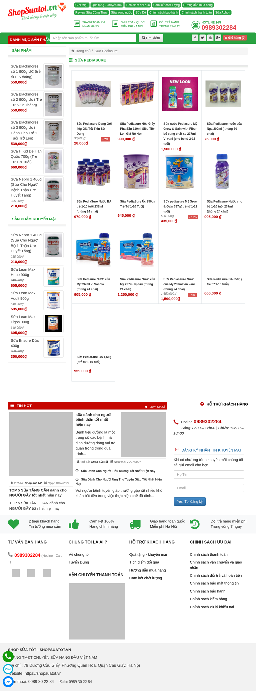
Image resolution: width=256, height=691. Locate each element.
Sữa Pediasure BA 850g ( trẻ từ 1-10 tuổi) (224, 282)
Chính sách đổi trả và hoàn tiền (216, 575)
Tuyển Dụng (79, 562)
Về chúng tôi (79, 554)
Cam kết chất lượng (166, 5)
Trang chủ (83, 51)
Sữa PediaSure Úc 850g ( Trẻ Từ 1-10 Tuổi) (137, 204)
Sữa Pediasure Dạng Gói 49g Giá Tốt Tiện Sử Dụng (94, 129)
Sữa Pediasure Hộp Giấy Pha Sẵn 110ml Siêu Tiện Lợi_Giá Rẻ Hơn (138, 129)
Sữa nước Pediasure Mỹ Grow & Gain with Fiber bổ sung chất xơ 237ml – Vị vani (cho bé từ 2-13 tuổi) (181, 134)
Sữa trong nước (121, 12)
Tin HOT (21, 406)
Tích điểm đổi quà (138, 5)
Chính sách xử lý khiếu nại (212, 607)
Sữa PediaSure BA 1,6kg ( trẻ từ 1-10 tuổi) (94, 359)
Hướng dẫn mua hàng (197, 5)
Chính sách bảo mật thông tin (214, 583)
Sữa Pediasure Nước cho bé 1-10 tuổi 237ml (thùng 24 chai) (224, 206)
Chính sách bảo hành (164, 12)
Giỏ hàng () (235, 38)
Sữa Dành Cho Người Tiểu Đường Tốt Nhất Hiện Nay (115, 471)
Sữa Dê (141, 12)
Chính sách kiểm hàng (208, 599)
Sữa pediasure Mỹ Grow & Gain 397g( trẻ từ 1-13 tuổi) (181, 206)
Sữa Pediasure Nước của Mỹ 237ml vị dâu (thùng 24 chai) (137, 284)
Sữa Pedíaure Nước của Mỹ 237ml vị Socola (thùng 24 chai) (93, 284)
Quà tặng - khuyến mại (107, 5)
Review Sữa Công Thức (92, 12)
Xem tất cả (155, 407)
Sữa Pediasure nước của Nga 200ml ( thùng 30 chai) (224, 129)
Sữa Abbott (222, 12)
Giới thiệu (82, 5)
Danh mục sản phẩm (28, 40)
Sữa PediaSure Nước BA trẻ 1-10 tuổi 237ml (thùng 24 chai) (94, 206)
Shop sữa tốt (33, 483)
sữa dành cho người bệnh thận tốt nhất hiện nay (93, 419)
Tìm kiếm (151, 38)
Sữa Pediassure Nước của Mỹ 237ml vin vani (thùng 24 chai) (179, 284)
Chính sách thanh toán (197, 12)
